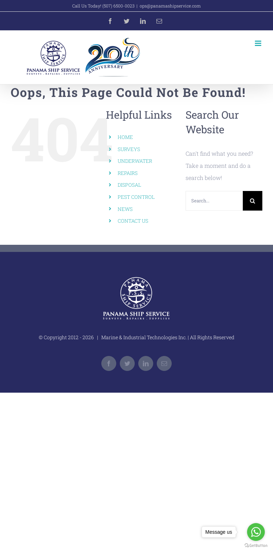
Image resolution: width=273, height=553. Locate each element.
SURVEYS (129, 149)
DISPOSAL (129, 184)
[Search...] (214, 201)
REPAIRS (128, 173)
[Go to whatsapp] (256, 532)
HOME (125, 137)
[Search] (252, 201)
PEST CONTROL (136, 196)
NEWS (125, 209)
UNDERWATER (135, 160)
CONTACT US (133, 220)
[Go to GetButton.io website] (256, 545)
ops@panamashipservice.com (170, 6)
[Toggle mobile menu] (258, 43)
